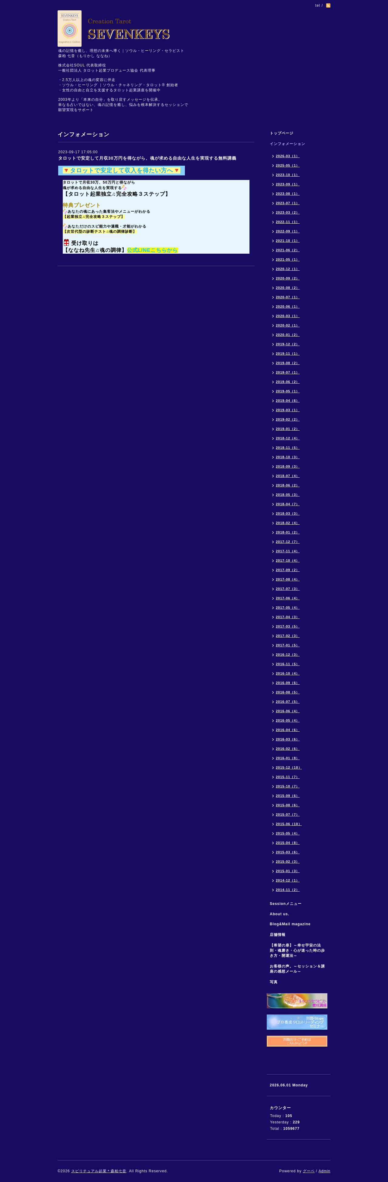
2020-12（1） (288, 269)
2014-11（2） (288, 890)
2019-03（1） (288, 410)
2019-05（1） (288, 391)
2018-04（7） (288, 504)
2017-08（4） (288, 579)
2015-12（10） (289, 767)
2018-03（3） (288, 513)
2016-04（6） (288, 730)
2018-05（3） (288, 494)
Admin (324, 1171)
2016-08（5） (288, 692)
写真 (274, 982)
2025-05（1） (288, 165)
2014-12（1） (288, 880)
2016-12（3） (288, 654)
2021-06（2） (288, 250)
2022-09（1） (288, 231)
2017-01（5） (288, 645)
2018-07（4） (288, 476)
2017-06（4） (288, 598)
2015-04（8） (288, 843)
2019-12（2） (288, 344)
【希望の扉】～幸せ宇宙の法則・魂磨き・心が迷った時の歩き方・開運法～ (297, 950)
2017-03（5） (288, 626)
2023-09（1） (288, 184)
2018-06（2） (288, 485)
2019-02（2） (288, 419)
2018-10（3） (288, 457)
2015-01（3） (288, 871)
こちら (159, 250)
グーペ (309, 1171)
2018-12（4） (288, 438)
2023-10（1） (288, 175)
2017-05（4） (288, 607)
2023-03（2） (288, 212)
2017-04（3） (288, 617)
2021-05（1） (288, 259)
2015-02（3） (288, 861)
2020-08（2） (288, 288)
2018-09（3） (288, 466)
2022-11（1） (288, 222)
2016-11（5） (288, 664)
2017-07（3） (288, 589)
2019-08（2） (288, 363)
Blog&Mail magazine (292, 924)
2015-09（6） (288, 796)
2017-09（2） (288, 570)
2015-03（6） (288, 852)
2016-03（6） (288, 739)
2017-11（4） (288, 551)
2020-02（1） (288, 325)
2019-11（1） (288, 353)
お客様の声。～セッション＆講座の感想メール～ (297, 969)
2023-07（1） (288, 203)
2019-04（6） (288, 400)
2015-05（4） (288, 833)
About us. (279, 914)
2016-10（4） (288, 673)
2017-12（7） (288, 542)
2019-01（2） (288, 429)
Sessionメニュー (286, 904)
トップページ (281, 133)
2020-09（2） (288, 278)
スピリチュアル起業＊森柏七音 (98, 1171)
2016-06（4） (288, 711)
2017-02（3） (288, 636)
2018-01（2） (288, 532)
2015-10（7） (288, 786)
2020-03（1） (288, 316)
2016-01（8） (288, 758)
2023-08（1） (288, 193)
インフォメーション (287, 144)
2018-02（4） (288, 523)
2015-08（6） (288, 805)
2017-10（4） (288, 560)
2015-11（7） (288, 777)
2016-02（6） (288, 748)
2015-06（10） (289, 824)
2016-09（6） (288, 683)
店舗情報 (278, 935)
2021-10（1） (288, 240)
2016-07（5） (288, 701)
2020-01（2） (288, 335)
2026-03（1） (288, 156)
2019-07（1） (288, 372)
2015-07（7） (288, 814)
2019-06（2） (288, 382)
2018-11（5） (288, 447)
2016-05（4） (288, 720)
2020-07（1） (288, 297)
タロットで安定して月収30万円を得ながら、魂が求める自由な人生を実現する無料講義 (147, 158)
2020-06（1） (288, 306)
